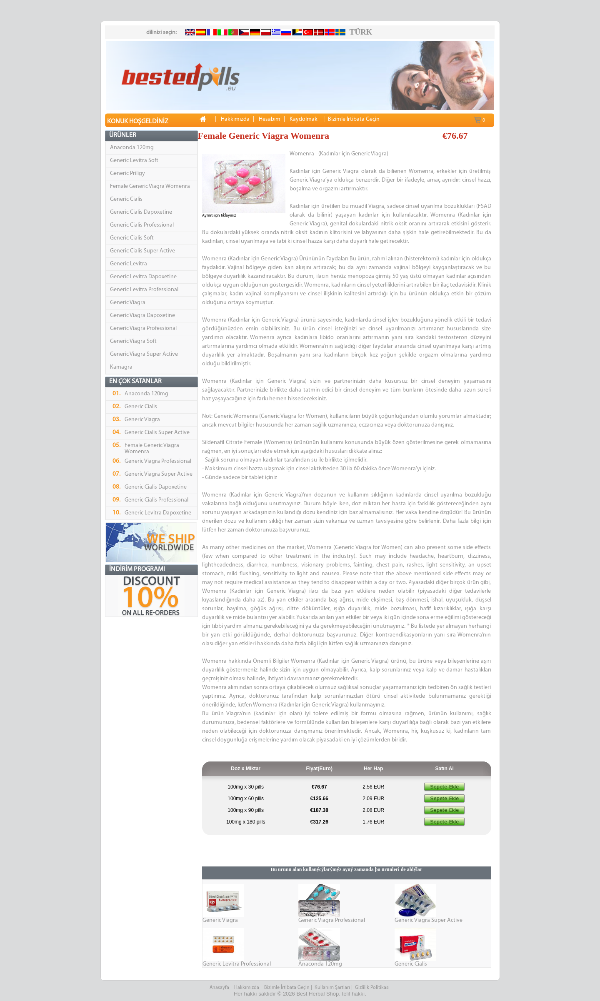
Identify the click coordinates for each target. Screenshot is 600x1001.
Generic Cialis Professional (142, 225)
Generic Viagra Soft (133, 341)
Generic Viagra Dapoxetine (142, 315)
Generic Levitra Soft (134, 160)
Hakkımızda (246, 987)
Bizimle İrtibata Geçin (287, 987)
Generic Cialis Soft (132, 238)
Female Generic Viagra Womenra (150, 186)
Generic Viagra (127, 303)
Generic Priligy (127, 173)
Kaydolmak (304, 119)
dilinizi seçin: (161, 33)
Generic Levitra (128, 264)
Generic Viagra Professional (143, 328)
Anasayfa (219, 987)
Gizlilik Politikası (373, 987)
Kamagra (121, 367)
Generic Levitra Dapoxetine (143, 277)
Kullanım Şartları (332, 987)
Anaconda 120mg (132, 148)
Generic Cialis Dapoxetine (141, 212)
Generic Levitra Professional (144, 290)
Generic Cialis (126, 199)
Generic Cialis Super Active (142, 251)
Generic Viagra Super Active (144, 354)
